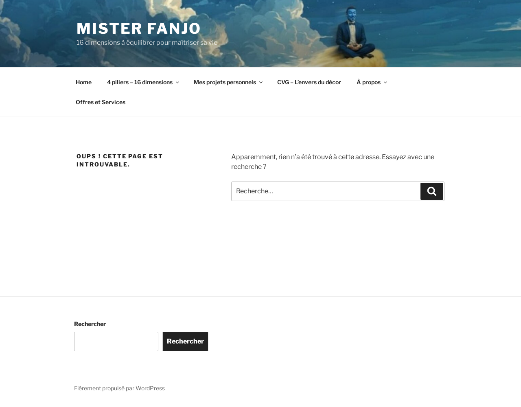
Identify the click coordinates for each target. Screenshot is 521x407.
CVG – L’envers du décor (309, 82)
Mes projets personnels (229, 82)
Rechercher (90, 323)
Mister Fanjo (139, 28)
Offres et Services (100, 101)
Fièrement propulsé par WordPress (119, 388)
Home (84, 82)
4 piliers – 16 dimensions (143, 82)
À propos (372, 82)
